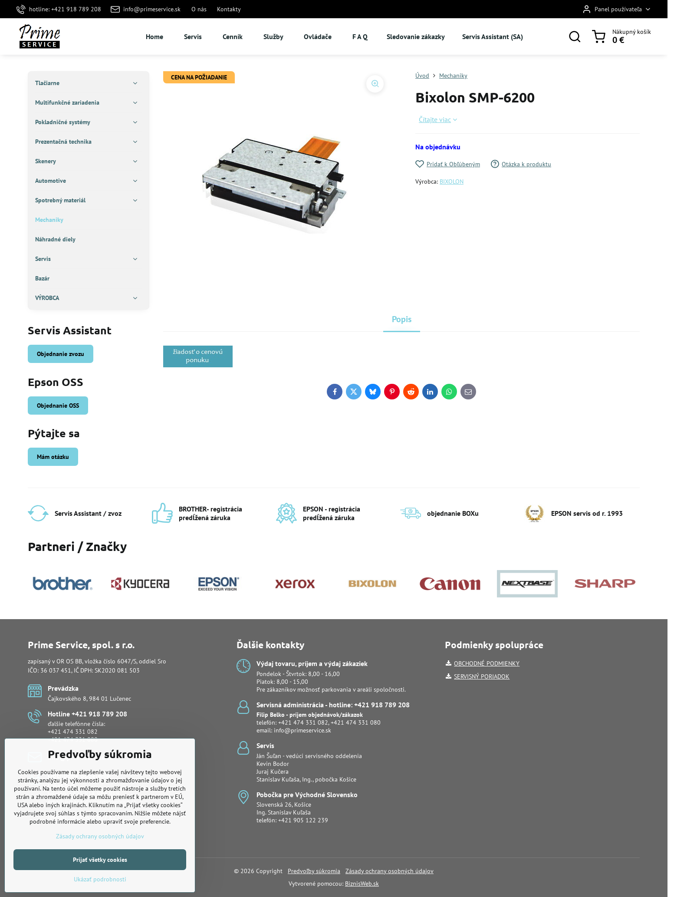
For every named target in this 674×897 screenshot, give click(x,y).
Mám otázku (53, 457)
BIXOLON (452, 181)
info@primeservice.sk (302, 730)
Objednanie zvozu (60, 354)
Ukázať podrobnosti (100, 891)
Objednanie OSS (58, 405)
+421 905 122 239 (303, 820)
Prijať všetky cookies (100, 871)
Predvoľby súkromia (314, 871)
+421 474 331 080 (73, 739)
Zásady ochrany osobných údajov (389, 871)
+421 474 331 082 (73, 731)
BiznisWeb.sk (362, 883)
